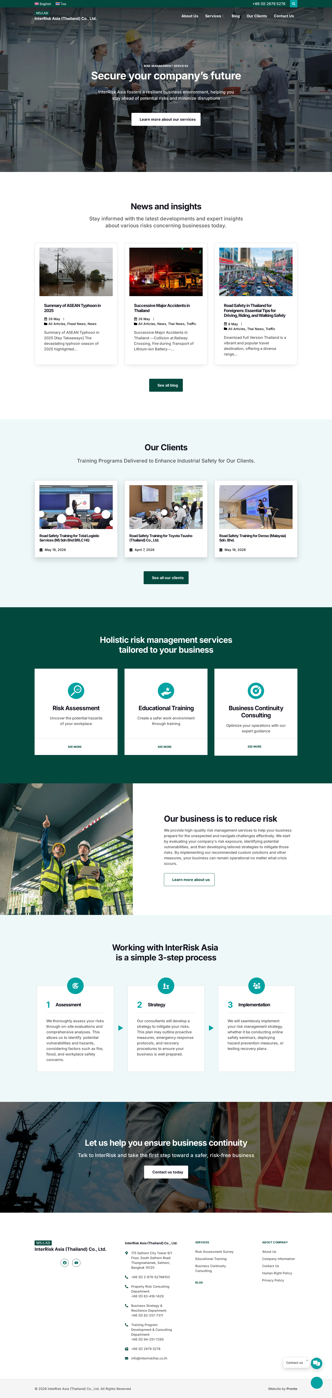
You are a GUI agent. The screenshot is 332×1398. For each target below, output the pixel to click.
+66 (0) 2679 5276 (268, 3)
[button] (293, 3)
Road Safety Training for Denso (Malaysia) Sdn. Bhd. (252, 537)
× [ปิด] (307, 1360)
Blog (236, 16)
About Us (189, 16)
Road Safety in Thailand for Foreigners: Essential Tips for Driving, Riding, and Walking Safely (254, 310)
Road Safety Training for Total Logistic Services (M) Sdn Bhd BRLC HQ (69, 537)
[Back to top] (317, 1383)
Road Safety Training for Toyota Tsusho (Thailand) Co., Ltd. (160, 537)
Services (214, 16)
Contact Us (284, 16)
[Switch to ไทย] (61, 3)
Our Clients (257, 16)
